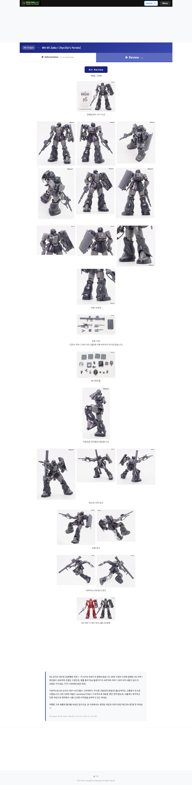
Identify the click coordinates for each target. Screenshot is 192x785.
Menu (165, 3)
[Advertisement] (96, 24)
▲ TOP (96, 776)
